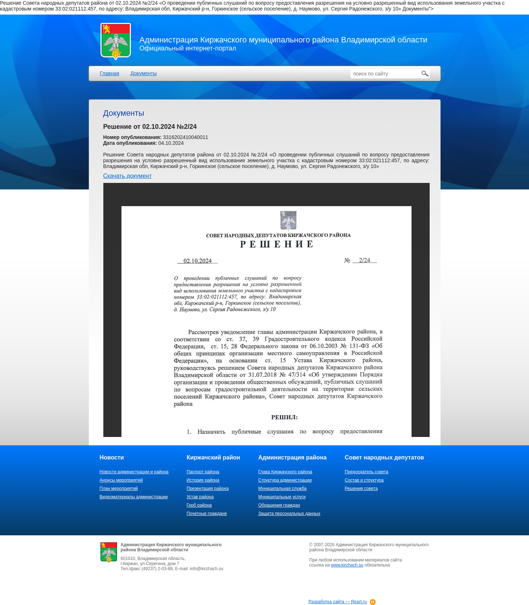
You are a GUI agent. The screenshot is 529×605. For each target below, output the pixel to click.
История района (203, 480)
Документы (144, 73)
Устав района (200, 496)
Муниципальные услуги (282, 496)
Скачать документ (127, 176)
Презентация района (208, 488)
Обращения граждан (279, 505)
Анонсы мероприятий (121, 480)
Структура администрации (284, 480)
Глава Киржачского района (285, 471)
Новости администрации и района (134, 471)
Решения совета (361, 488)
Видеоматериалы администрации (134, 496)
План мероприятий (119, 488)
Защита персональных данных (289, 513)
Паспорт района (203, 471)
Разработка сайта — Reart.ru (338, 601)
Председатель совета (366, 471)
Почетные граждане (207, 513)
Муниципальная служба (282, 488)
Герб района (199, 505)
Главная (109, 73)
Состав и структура (364, 480)
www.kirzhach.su (347, 565)
